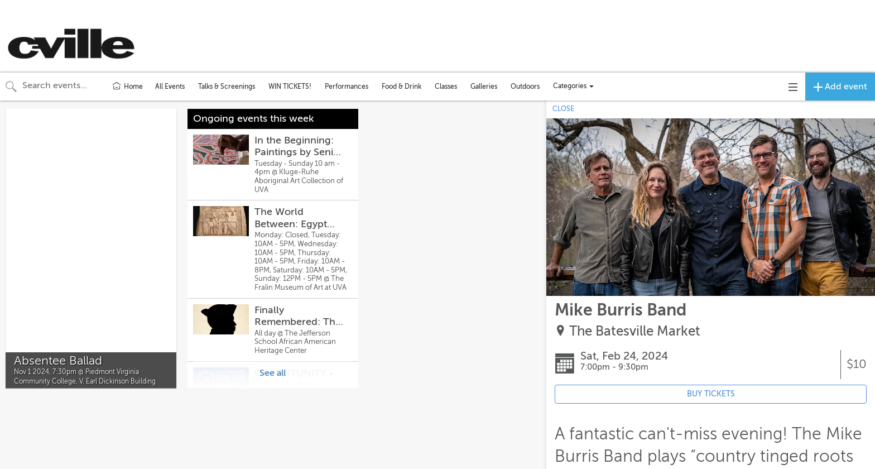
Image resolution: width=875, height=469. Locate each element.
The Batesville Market (634, 331)
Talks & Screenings (226, 86)
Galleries (483, 86)
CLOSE (563, 109)
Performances (346, 86)
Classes (446, 86)
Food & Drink (401, 86)
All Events (170, 86)
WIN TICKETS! (289, 86)
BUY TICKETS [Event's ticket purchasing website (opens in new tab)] (711, 394)
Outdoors (525, 86)
